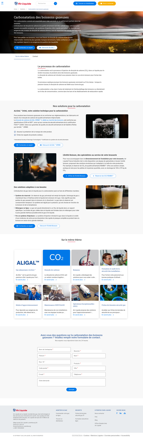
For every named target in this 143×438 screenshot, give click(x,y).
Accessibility (125, 435)
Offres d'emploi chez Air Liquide (101, 424)
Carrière (53, 10)
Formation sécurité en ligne (81, 420)
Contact (35, 63)
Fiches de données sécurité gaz (80, 414)
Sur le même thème (22, 63)
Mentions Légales (97, 435)
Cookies (86, 435)
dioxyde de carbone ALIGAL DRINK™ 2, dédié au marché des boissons (39, 127)
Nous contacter (99, 413)
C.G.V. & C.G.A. (77, 435)
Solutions (35, 10)
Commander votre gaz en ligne (62, 414)
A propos (45, 10)
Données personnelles (112, 435)
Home (15, 16)
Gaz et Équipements (22, 10)
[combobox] (47, 3)
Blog (96, 420)
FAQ (96, 417)
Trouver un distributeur (59, 420)
